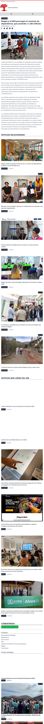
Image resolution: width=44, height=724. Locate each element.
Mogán (3, 646)
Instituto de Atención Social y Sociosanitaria (13, 644)
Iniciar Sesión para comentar (10, 627)
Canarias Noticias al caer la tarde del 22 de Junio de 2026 (17, 406)
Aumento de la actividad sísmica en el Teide (14, 440)
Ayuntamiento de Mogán (8, 635)
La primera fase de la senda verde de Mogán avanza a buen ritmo (20, 367)
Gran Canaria (4, 18)
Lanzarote (4, 616)
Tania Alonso (5, 648)
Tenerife (3, 442)
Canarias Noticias (5, 26)
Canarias (3, 409)
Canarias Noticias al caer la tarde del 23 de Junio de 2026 (18, 678)
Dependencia (5, 637)
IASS (2, 642)
